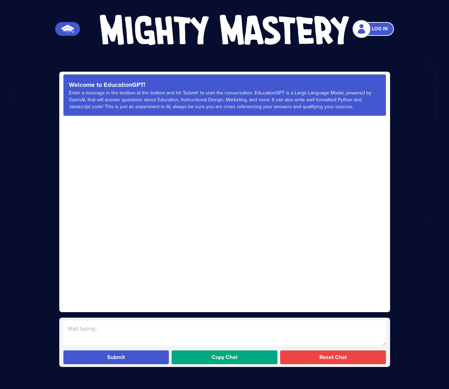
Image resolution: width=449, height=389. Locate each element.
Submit (116, 357)
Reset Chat (333, 357)
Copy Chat (224, 357)
